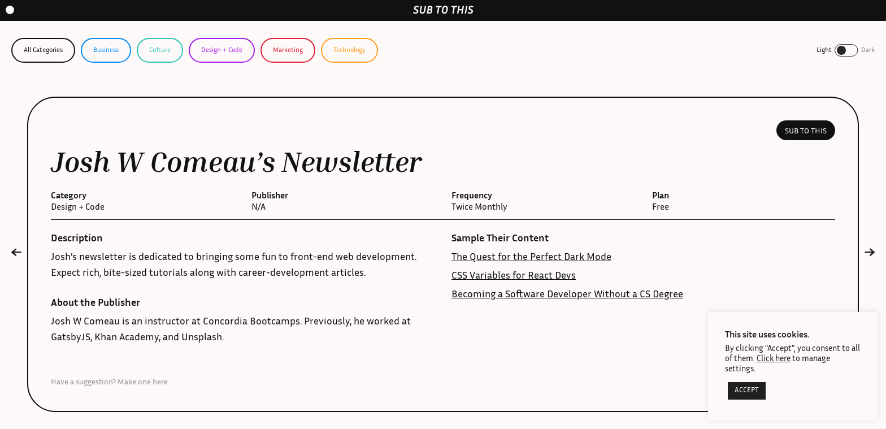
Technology (349, 50)
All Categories (43, 50)
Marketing (288, 50)
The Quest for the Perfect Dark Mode (531, 257)
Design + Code (221, 50)
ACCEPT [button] (747, 391)
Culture (160, 50)
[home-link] (443, 10)
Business (106, 50)
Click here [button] (774, 359)
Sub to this (806, 131)
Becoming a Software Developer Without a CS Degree (567, 295)
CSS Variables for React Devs (513, 276)
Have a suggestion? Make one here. (110, 382)
